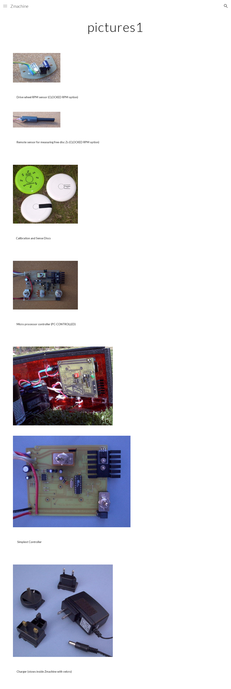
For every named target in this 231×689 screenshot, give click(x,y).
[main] (115, 27)
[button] (5, 6)
